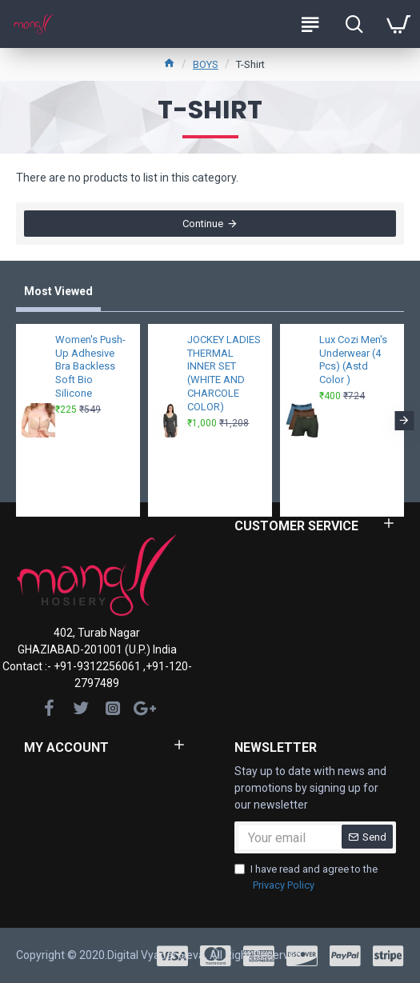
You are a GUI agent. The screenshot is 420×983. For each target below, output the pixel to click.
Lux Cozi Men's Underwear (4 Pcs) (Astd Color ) (353, 360)
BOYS (205, 64)
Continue (202, 224)
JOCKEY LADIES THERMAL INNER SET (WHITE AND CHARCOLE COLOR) (224, 373)
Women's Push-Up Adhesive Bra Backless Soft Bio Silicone (90, 367)
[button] (404, 420)
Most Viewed (58, 291)
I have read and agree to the (306, 878)
